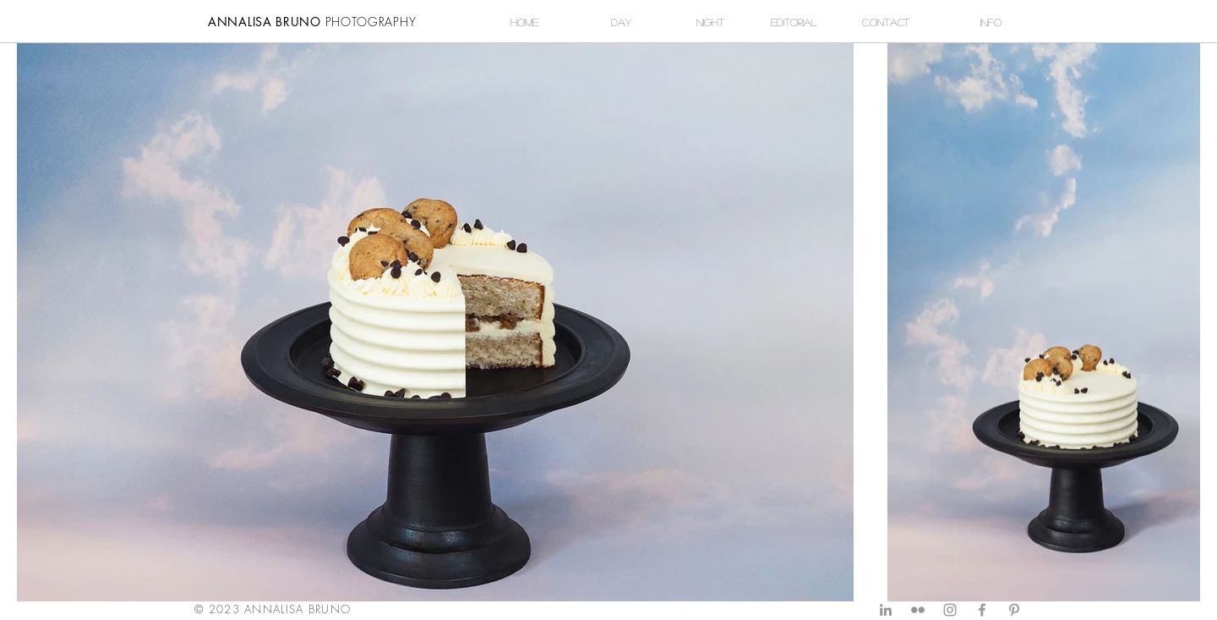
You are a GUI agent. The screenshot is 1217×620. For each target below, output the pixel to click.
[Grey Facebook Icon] (982, 609)
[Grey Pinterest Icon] (1014, 609)
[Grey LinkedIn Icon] (885, 609)
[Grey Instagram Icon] (949, 609)
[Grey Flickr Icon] (917, 609)
